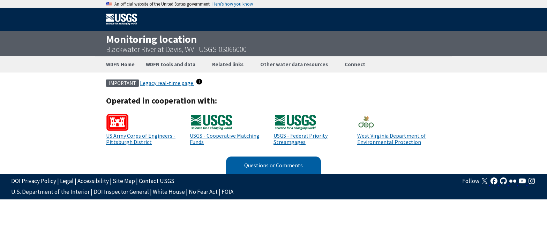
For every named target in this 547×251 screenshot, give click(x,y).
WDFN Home (120, 64)
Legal (67, 181)
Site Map (124, 181)
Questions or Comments (273, 165)
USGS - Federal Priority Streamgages (301, 138)
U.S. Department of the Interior (50, 192)
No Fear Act (203, 192)
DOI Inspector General (121, 192)
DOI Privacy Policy (33, 181)
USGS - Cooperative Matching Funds (225, 138)
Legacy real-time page (167, 82)
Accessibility (93, 181)
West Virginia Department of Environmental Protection (391, 138)
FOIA (227, 192)
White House (169, 192)
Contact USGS (156, 181)
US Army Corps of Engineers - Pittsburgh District (140, 138)
